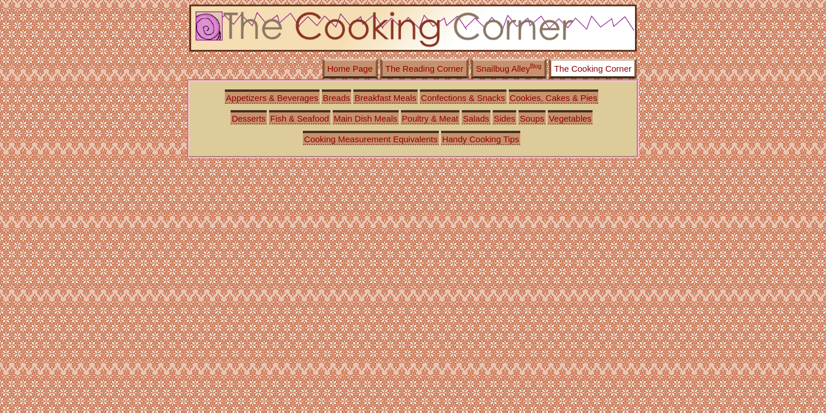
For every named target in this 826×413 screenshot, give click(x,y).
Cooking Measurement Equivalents (371, 139)
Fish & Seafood (299, 118)
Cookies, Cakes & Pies (554, 98)
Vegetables (570, 118)
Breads (336, 98)
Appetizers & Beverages (272, 98)
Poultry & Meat (430, 118)
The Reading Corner (424, 68)
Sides (505, 118)
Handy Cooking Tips (480, 139)
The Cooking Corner (593, 68)
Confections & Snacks (463, 98)
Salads (476, 118)
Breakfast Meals (385, 98)
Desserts (249, 118)
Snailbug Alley (508, 68)
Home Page (350, 68)
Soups (532, 118)
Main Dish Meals (366, 118)
